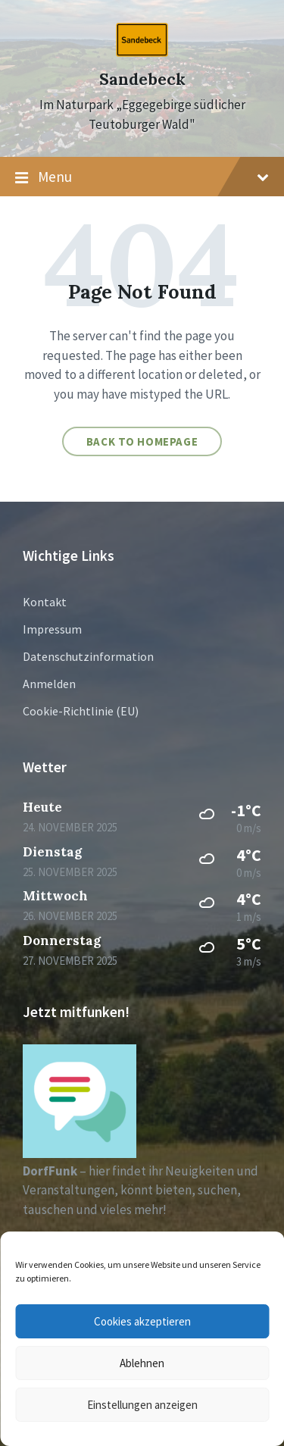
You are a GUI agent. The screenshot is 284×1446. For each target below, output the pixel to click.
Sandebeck (142, 79)
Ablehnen (142, 1363)
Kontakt (45, 601)
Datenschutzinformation (88, 656)
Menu (142, 177)
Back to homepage (142, 441)
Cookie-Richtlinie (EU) (81, 710)
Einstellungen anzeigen (142, 1404)
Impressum (52, 629)
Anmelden (49, 683)
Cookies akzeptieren (142, 1321)
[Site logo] (142, 52)
